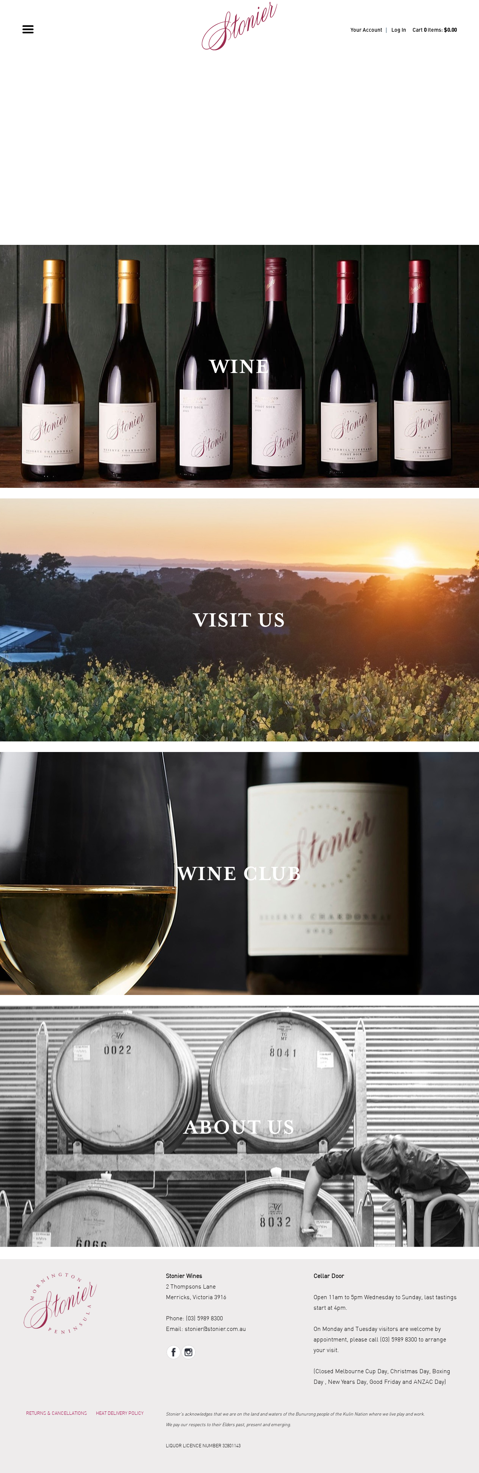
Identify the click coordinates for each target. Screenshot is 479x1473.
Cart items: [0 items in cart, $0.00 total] (435, 30)
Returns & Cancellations (56, 1413)
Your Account (366, 30)
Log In (398, 30)
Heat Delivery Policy (120, 1413)
